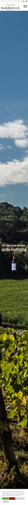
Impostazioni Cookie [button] (20, 498)
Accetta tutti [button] (5, 498)
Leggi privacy (5, 501)
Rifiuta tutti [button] (12, 498)
